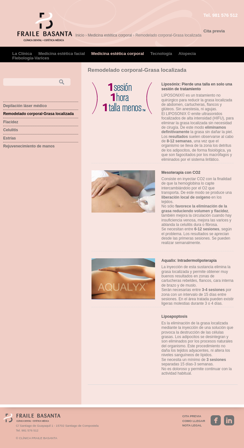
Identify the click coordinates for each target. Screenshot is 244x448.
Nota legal (192, 425)
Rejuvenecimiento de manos (29, 146)
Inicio (79, 35)
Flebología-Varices (30, 58)
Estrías (9, 138)
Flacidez (10, 122)
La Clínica (22, 53)
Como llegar (193, 421)
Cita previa (214, 31)
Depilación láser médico (25, 106)
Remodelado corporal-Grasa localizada (38, 114)
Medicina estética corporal (110, 35)
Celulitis (10, 130)
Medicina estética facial (61, 53)
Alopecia (187, 53)
